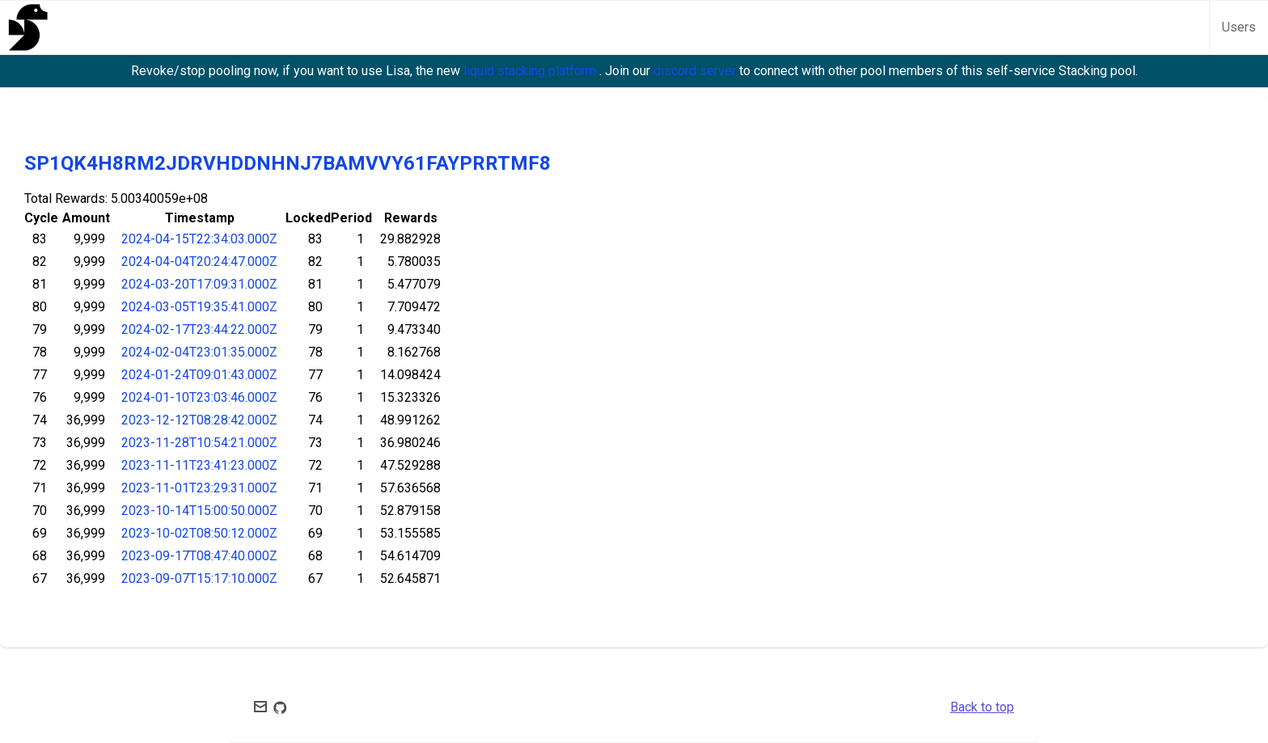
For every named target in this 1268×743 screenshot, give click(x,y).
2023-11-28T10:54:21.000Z (199, 442)
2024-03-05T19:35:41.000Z (199, 307)
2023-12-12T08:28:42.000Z (199, 420)
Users (1239, 27)
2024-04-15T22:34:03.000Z (199, 239)
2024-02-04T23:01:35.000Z (199, 352)
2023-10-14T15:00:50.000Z (199, 510)
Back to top (982, 707)
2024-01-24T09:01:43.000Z (199, 374)
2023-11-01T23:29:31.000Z (199, 488)
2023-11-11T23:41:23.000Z (199, 465)
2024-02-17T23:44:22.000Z (199, 329)
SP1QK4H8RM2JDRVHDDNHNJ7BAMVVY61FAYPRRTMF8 (287, 163)
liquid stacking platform (531, 70)
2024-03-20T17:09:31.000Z (199, 284)
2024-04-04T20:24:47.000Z (199, 261)
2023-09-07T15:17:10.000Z (199, 578)
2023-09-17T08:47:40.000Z (199, 556)
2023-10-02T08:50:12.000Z (199, 533)
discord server (696, 70)
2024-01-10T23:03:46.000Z (199, 397)
